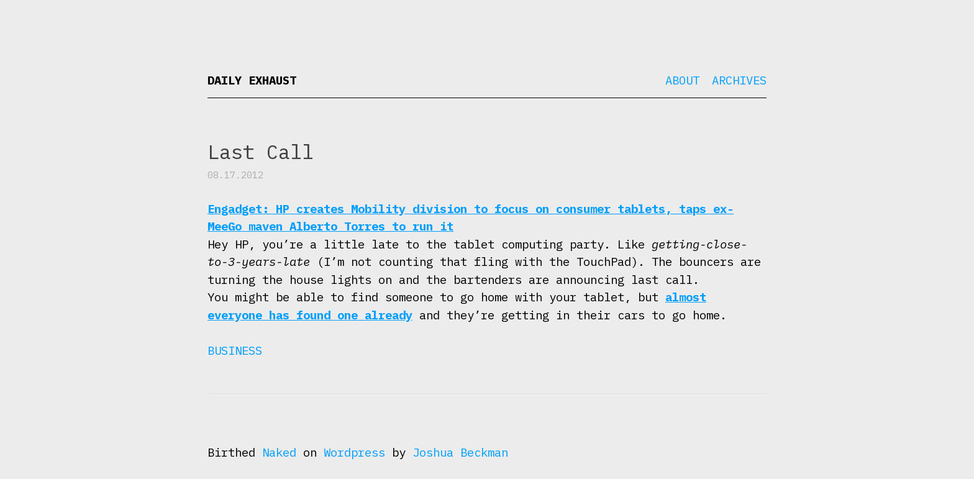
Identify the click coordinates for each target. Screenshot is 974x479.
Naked (279, 452)
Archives (739, 80)
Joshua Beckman (460, 452)
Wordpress (354, 452)
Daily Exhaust (251, 80)
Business (234, 350)
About (682, 80)
